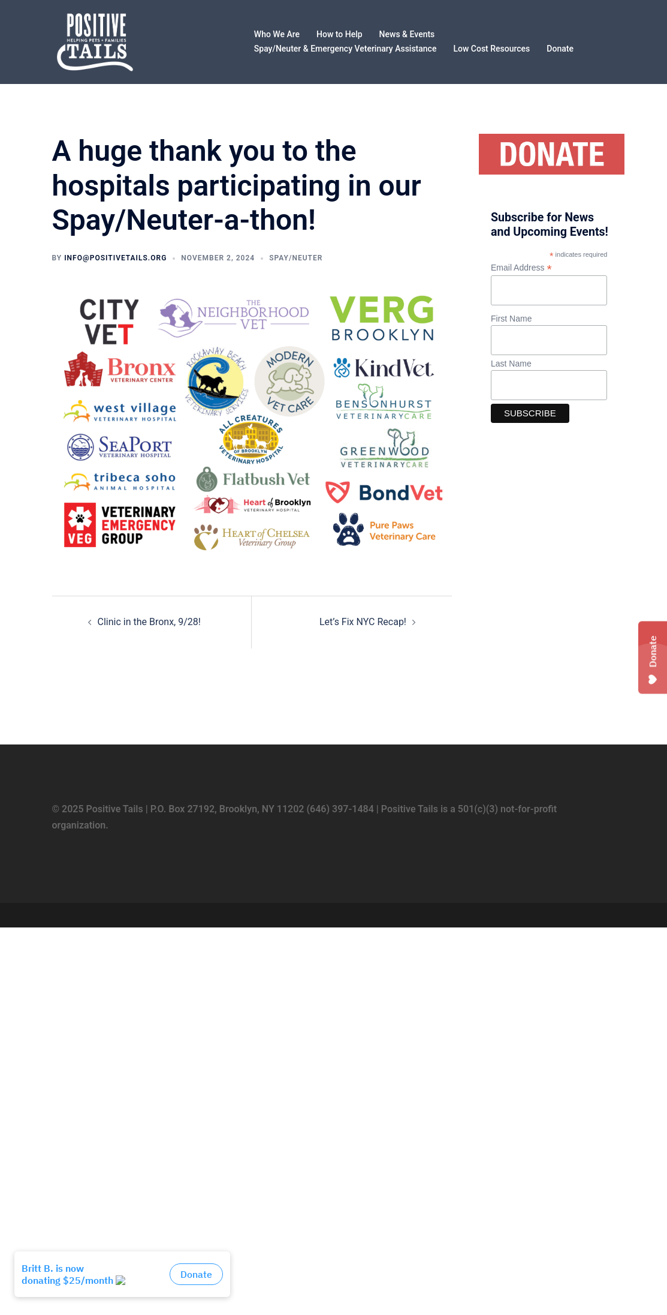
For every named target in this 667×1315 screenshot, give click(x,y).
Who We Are (277, 34)
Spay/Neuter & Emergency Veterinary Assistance (345, 48)
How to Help (339, 34)
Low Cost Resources (491, 48)
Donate (560, 48)
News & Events (407, 34)
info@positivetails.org (115, 258)
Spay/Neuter (295, 258)
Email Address (521, 268)
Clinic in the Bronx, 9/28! (149, 622)
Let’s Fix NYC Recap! (362, 622)
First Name (511, 318)
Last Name (511, 363)
